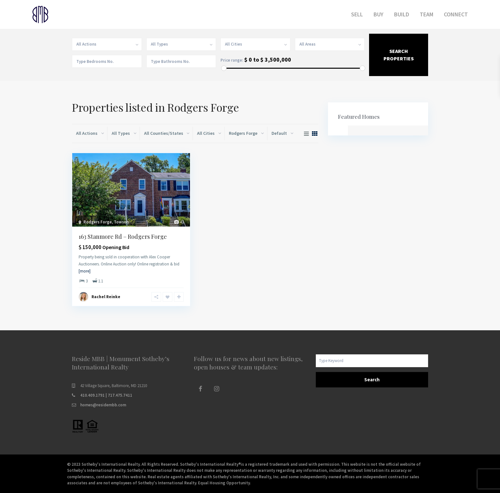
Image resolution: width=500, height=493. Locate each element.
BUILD (401, 14)
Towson (121, 222)
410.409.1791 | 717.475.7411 (106, 395)
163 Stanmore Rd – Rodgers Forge (123, 236)
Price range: (231, 60)
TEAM (426, 14)
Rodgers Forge (97, 222)
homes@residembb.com (103, 405)
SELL (357, 14)
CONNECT (456, 14)
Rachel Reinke (105, 296)
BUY (379, 14)
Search (372, 379)
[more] (85, 271)
